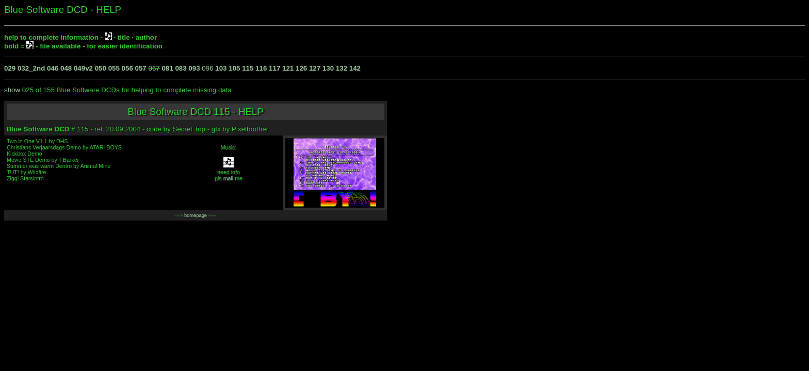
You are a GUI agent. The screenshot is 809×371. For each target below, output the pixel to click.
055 (114, 68)
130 (328, 68)
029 (9, 68)
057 (141, 68)
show (12, 90)
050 (100, 68)
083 (180, 68)
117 (274, 68)
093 (194, 68)
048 (66, 68)
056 (127, 68)
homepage (195, 215)
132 (341, 68)
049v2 (83, 68)
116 (261, 68)
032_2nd (31, 68)
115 (247, 68)
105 (234, 68)
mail (228, 178)
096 (207, 68)
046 (52, 68)
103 (220, 68)
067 (154, 68)
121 (288, 68)
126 (301, 68)
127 (314, 68)
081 (167, 68)
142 (355, 68)
